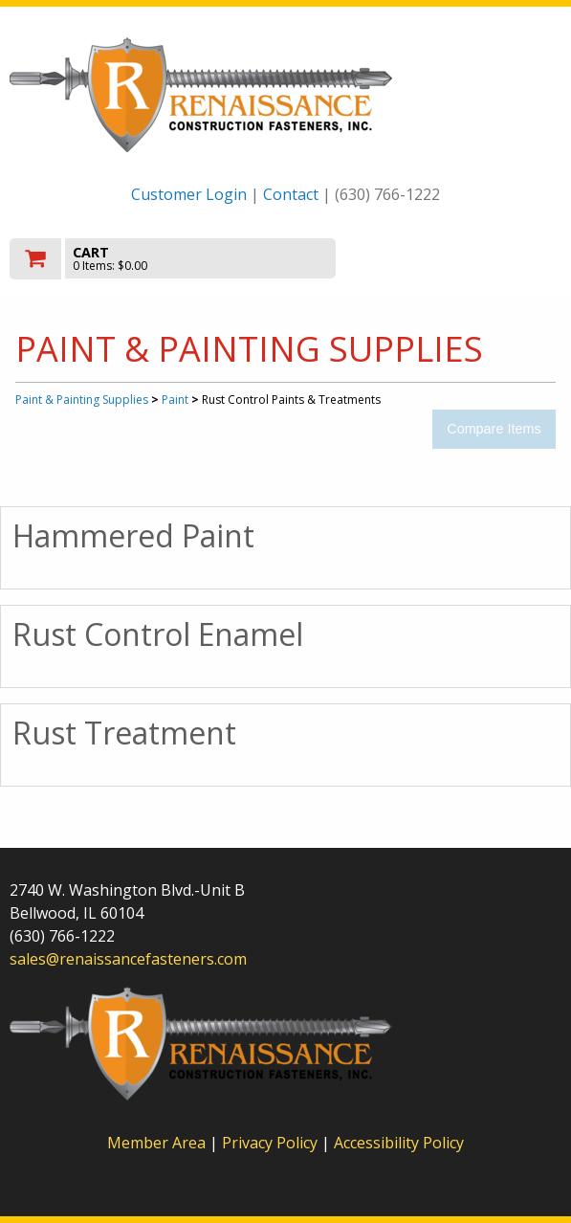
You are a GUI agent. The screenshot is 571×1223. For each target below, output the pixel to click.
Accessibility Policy (399, 1142)
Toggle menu (478, 257)
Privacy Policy (271, 1142)
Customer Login (189, 194)
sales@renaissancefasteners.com (128, 958)
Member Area (156, 1142)
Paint (175, 399)
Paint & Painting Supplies (81, 399)
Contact (290, 194)
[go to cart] (203, 258)
